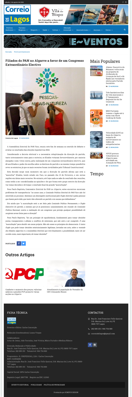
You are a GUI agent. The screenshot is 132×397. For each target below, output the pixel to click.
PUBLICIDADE (36, 385)
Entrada (8, 52)
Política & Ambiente (22, 52)
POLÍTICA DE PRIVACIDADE (54, 385)
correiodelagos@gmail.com (103, 333)
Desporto (34, 30)
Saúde (45, 30)
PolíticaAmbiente (9, 29)
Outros (108, 30)
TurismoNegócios (22, 29)
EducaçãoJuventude (67, 29)
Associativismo (82, 30)
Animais (97, 30)
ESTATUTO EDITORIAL (20, 385)
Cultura (55, 30)
